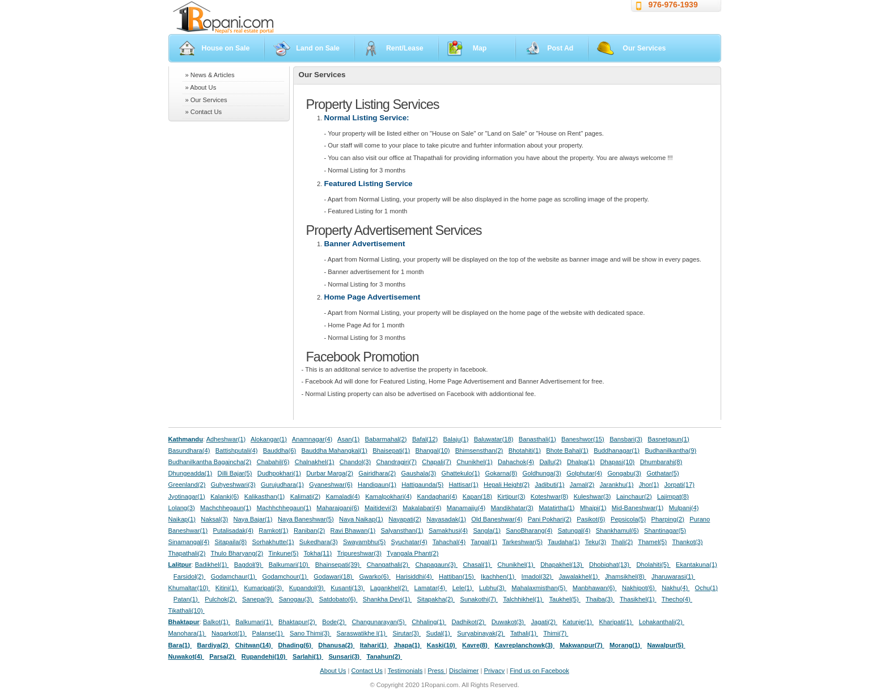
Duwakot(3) (509, 621)
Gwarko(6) (375, 576)
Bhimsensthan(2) (479, 450)
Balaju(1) (456, 439)
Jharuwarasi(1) (673, 576)
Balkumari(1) (254, 621)
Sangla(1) (487, 530)
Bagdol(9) (249, 564)
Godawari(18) (334, 576)
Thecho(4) (677, 599)
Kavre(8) (475, 645)
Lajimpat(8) (673, 496)
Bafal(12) (425, 439)
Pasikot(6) (591, 519)
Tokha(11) (318, 553)
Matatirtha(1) (556, 507)
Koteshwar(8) (550, 496)
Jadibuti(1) (549, 484)
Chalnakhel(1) (315, 461)
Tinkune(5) (283, 553)
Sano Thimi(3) (310, 633)
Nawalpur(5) (666, 645)
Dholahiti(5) (653, 564)
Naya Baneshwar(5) (306, 519)
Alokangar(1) (269, 439)
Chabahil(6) (273, 461)
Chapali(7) (436, 461)
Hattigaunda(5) (422, 484)
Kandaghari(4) (437, 496)
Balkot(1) (216, 621)
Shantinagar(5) (665, 530)
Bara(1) (180, 645)
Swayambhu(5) (364, 541)
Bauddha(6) (279, 450)
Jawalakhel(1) (579, 576)
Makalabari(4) (422, 507)
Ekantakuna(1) (696, 564)
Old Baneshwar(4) (496, 519)
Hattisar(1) (464, 484)
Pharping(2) (667, 519)
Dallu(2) (550, 461)
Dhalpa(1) (581, 461)
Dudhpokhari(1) (279, 473)
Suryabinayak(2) (481, 633)
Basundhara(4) (189, 450)
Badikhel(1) (212, 564)
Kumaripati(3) (263, 587)
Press (436, 670)
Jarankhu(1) (617, 484)
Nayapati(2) (404, 519)
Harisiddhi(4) (415, 576)
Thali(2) (622, 541)
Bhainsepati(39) (338, 564)
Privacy (494, 670)
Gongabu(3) (624, 473)
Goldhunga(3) (542, 473)
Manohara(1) (187, 633)
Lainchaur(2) (634, 496)
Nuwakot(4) (186, 656)
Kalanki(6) (224, 496)
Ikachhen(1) (498, 576)
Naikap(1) (182, 519)
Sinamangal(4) (189, 541)
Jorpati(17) (679, 484)
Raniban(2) (309, 530)
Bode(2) (334, 621)
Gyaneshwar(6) (330, 484)
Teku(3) (595, 541)
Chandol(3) (355, 461)
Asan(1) (348, 439)
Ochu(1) (706, 587)
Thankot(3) (687, 541)
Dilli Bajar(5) (235, 473)
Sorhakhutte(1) (273, 541)
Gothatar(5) (662, 473)
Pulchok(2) (221, 599)
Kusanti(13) (348, 587)
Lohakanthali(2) (661, 621)
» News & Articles (210, 74)
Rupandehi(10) (264, 656)
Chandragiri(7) (396, 461)
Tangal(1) (484, 541)
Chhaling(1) (429, 621)
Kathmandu (186, 439)
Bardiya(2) (213, 645)
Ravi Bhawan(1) (353, 530)
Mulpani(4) (684, 507)
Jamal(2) (582, 484)
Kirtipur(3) (511, 496)
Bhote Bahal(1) (567, 450)
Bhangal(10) (432, 450)
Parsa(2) (222, 656)
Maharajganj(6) (337, 507)
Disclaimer (464, 670)
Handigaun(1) (377, 484)
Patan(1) (186, 599)
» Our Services (206, 99)
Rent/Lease (405, 48)
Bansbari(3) (625, 439)
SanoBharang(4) (529, 530)
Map (480, 48)
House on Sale (226, 48)
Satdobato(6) (338, 599)
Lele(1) (463, 587)
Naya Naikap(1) (361, 519)
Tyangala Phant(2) (412, 553)
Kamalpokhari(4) (388, 496)
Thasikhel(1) (638, 599)
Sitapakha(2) (436, 599)
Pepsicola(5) (628, 519)
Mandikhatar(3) (512, 507)
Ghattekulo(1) (460, 473)
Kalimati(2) (305, 496)
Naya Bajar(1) (253, 519)
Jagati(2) (544, 621)
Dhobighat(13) (610, 564)
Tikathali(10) (186, 610)
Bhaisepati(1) (391, 450)
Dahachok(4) (516, 461)
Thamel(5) (652, 541)
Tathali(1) (524, 633)
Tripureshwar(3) (359, 553)
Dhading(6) (296, 645)
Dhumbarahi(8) (661, 461)
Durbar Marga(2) (329, 473)
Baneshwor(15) (582, 439)
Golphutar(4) (584, 473)
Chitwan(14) (254, 645)
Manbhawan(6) (595, 587)
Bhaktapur (184, 621)
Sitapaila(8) (231, 541)
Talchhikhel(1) (523, 599)
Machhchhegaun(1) (284, 507)
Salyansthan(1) (401, 530)
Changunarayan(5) (379, 621)
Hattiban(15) (457, 576)
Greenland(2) (187, 484)
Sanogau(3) (296, 599)
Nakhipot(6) (639, 587)
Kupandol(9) (307, 587)
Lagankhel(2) (389, 587)
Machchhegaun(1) (225, 507)
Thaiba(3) (600, 599)
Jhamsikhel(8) (625, 576)
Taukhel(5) (564, 599)
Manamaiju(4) (466, 507)
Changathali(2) (388, 564)
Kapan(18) (477, 496)
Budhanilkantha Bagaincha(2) (210, 461)
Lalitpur (180, 564)
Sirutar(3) (406, 633)
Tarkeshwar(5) (522, 541)
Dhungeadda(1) (190, 473)
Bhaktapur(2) (297, 621)
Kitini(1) (227, 587)
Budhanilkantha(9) (670, 450)
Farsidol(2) (189, 576)
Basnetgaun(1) (668, 439)
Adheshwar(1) (226, 439)
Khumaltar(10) (189, 587)
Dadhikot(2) (468, 621)
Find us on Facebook (539, 670)
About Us (333, 670)
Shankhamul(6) (617, 530)
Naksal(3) (214, 519)
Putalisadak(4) (233, 530)
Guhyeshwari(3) (233, 484)
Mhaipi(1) (593, 507)
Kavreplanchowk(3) (524, 645)
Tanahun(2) (385, 656)
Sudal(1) (439, 633)
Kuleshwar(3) (592, 496)
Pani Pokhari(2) (550, 519)
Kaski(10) (442, 645)
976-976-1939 (673, 4)
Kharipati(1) (616, 621)
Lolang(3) (181, 507)
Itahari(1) (374, 645)
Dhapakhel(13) (562, 564)
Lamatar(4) (430, 587)
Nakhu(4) (675, 587)
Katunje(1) (578, 621)
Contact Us (366, 670)
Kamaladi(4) (342, 496)
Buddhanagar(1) (617, 450)
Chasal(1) (477, 564)
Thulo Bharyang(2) (237, 553)
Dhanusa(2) (336, 645)
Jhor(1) (649, 484)
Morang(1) (625, 645)
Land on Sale (318, 48)
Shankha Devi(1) (387, 599)
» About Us (201, 87)
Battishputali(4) (236, 450)
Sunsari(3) (344, 656)
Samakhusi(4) (448, 530)
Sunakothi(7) (479, 599)
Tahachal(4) (449, 541)
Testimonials (405, 670)
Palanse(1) (268, 633)
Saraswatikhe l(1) (362, 633)
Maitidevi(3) (381, 507)
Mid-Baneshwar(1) (637, 507)
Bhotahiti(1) (525, 450)
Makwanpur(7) (582, 645)
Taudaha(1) (564, 541)
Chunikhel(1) (474, 461)
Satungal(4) (574, 530)
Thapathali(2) (187, 553)
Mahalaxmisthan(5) (539, 587)
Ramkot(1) (273, 530)
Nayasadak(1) (446, 519)
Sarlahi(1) (308, 656)
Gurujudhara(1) (282, 484)
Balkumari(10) (289, 564)
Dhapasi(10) (617, 461)
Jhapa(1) (407, 645)
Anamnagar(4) (312, 439)
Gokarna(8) (501, 473)
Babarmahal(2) (386, 439)
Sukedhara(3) (318, 541)
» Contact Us (203, 111)
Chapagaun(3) (436, 564)
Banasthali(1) (537, 439)
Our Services (644, 48)
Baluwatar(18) (494, 439)
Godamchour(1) (285, 576)
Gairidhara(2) (377, 473)
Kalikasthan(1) (264, 496)
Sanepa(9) (257, 599)
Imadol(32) (538, 576)
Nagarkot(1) (229, 633)
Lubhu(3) (492, 587)
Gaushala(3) (419, 473)
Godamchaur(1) (234, 576)
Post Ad (560, 48)
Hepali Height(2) (507, 484)
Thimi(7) (555, 633)
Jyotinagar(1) (186, 496)
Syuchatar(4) (409, 541)
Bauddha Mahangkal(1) (334, 450)
